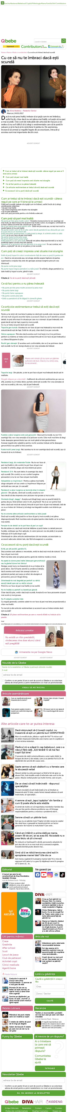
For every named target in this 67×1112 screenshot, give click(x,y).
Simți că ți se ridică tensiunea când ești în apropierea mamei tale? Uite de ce (36, 857)
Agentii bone (9, 971)
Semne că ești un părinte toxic (31, 821)
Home (3, 52)
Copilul (29, 3)
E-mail (4, 674)
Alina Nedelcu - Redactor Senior (23, 111)
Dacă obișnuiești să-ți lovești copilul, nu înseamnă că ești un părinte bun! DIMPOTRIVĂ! (39, 735)
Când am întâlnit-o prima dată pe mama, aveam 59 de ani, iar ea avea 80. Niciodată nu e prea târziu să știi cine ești (39, 839)
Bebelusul (22, 3)
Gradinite (7, 948)
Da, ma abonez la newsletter (33, 1097)
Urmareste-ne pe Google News (33, 655)
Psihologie (36, 3)
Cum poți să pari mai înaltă (16, 177)
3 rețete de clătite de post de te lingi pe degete (20, 1026)
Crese (5, 945)
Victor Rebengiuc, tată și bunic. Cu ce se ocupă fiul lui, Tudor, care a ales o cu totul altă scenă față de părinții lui (52, 918)
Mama (43, 3)
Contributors (61, 3)
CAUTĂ (50, 1004)
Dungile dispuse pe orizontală (13, 383)
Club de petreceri (11, 961)
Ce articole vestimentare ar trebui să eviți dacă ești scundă (29, 187)
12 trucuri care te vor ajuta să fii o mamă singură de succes (53, 714)
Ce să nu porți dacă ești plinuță (22, 278)
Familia (49, 3)
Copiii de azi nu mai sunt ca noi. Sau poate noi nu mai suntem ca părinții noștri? (52, 964)
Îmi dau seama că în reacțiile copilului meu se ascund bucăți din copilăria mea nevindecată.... (53, 955)
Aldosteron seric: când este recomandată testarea (53, 948)
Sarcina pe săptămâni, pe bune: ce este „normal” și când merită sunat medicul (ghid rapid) (20, 1003)
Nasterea (13, 3)
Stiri (53, 3)
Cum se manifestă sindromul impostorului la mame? (21, 703)
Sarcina (7, 3)
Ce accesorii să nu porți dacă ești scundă (22, 191)
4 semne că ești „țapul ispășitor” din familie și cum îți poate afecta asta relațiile (38, 805)
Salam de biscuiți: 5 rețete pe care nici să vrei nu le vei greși (20, 1032)
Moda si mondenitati (19, 52)
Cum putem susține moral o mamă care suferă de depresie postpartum (21, 714)
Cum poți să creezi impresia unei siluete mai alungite (27, 181)
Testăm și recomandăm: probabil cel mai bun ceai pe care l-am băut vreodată (49, 1018)
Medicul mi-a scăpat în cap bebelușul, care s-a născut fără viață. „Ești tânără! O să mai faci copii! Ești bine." (39, 753)
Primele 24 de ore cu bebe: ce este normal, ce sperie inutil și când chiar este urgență (19, 994)
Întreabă (50, 1072)
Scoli (4, 955)
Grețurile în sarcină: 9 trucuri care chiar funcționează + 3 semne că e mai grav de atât (20, 985)
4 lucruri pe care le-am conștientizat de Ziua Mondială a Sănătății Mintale (15, 880)
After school (8, 951)
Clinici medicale (10, 968)
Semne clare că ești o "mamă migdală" (53, 703)
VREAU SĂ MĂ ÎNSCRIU (33, 691)
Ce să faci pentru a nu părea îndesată (20, 184)
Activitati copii (9, 965)
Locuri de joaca (10, 958)
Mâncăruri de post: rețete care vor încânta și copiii (19, 1019)
